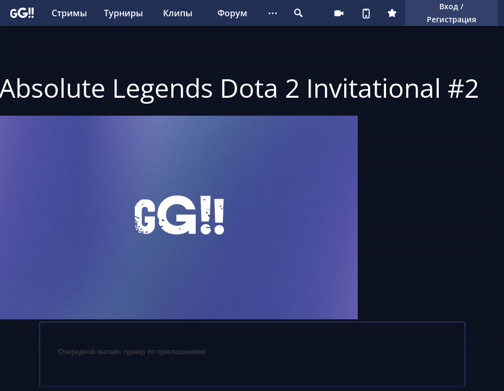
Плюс (392, 13)
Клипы (177, 13)
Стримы (69, 13)
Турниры (123, 13)
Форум (232, 13)
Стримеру (339, 13)
